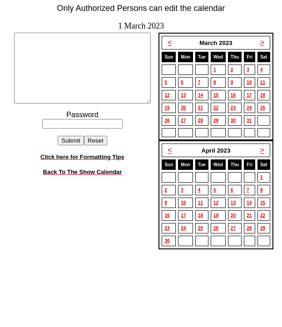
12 (169, 95)
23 (235, 107)
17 (251, 95)
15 (218, 95)
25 (265, 107)
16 (235, 95)
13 (185, 95)
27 (185, 120)
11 (265, 82)
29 (218, 120)
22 (218, 107)
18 (265, 95)
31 (251, 120)
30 (235, 120)
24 (251, 107)
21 (203, 107)
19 (169, 107)
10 (251, 82)
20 (185, 107)
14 (203, 95)
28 (203, 120)
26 (169, 120)
